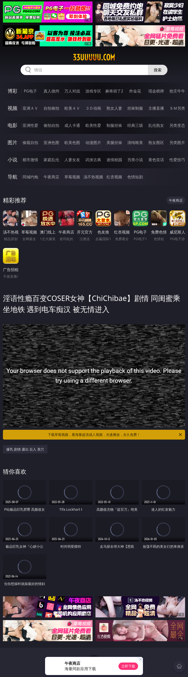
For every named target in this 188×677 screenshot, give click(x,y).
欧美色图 (72, 142)
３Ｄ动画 (93, 108)
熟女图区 (156, 142)
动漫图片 (93, 142)
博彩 (12, 91)
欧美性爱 (93, 125)
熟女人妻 (114, 108)
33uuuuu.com (94, 57)
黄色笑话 (156, 159)
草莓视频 (72, 177)
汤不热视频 (93, 177)
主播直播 (156, 108)
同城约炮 (30, 177)
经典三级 (135, 125)
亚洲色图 (51, 142)
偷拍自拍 (51, 125)
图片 (12, 142)
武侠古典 (93, 159)
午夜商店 (51, 177)
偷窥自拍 (30, 142)
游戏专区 (93, 91)
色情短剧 (135, 177)
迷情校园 (114, 159)
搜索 (158, 70)
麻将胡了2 (114, 91)
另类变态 (177, 125)
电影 (12, 125)
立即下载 (128, 666)
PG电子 (30, 91)
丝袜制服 (135, 108)
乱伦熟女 (156, 125)
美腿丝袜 (114, 142)
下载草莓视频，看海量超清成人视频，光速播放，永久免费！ (115, 435)
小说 (12, 159)
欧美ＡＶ (72, 108)
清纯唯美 (135, 142)
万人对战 (72, 91)
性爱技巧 (177, 159)
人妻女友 (72, 159)
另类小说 (135, 159)
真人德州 (51, 91)
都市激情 (30, 159)
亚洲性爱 (30, 125)
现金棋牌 (156, 91)
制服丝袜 (114, 125)
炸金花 (135, 91)
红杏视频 (114, 177)
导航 (12, 176)
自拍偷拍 (51, 108)
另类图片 (177, 142)
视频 (12, 108)
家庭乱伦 (51, 159)
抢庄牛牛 (177, 91)
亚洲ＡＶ (30, 108)
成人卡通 (72, 125)
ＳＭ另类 (177, 108)
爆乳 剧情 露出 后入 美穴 (25, 449)
